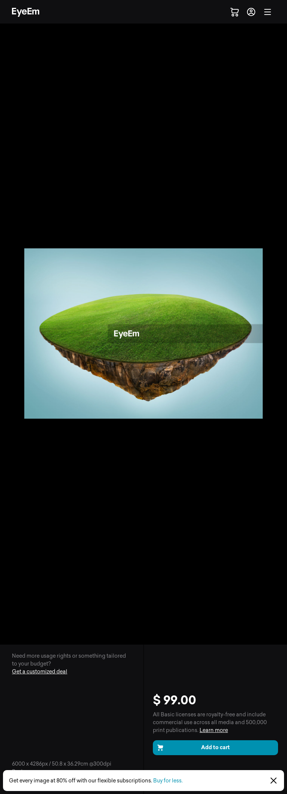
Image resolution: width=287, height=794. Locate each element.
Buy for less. (168, 781)
